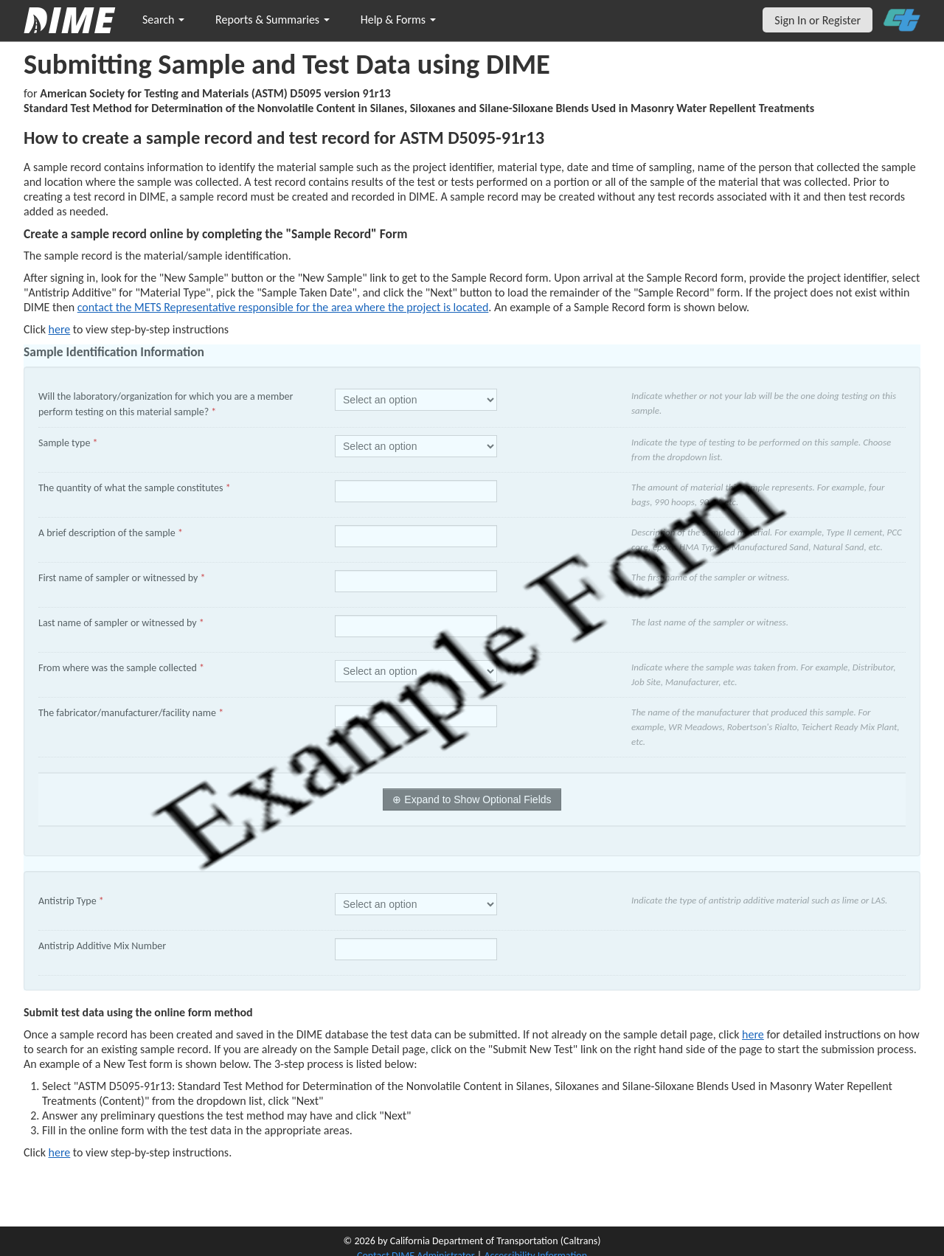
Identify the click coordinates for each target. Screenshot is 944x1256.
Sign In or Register (817, 20)
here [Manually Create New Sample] (60, 329)
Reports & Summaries (272, 20)
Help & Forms (398, 20)
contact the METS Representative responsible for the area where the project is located (283, 307)
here (753, 1034)
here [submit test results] (60, 1152)
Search (163, 20)
